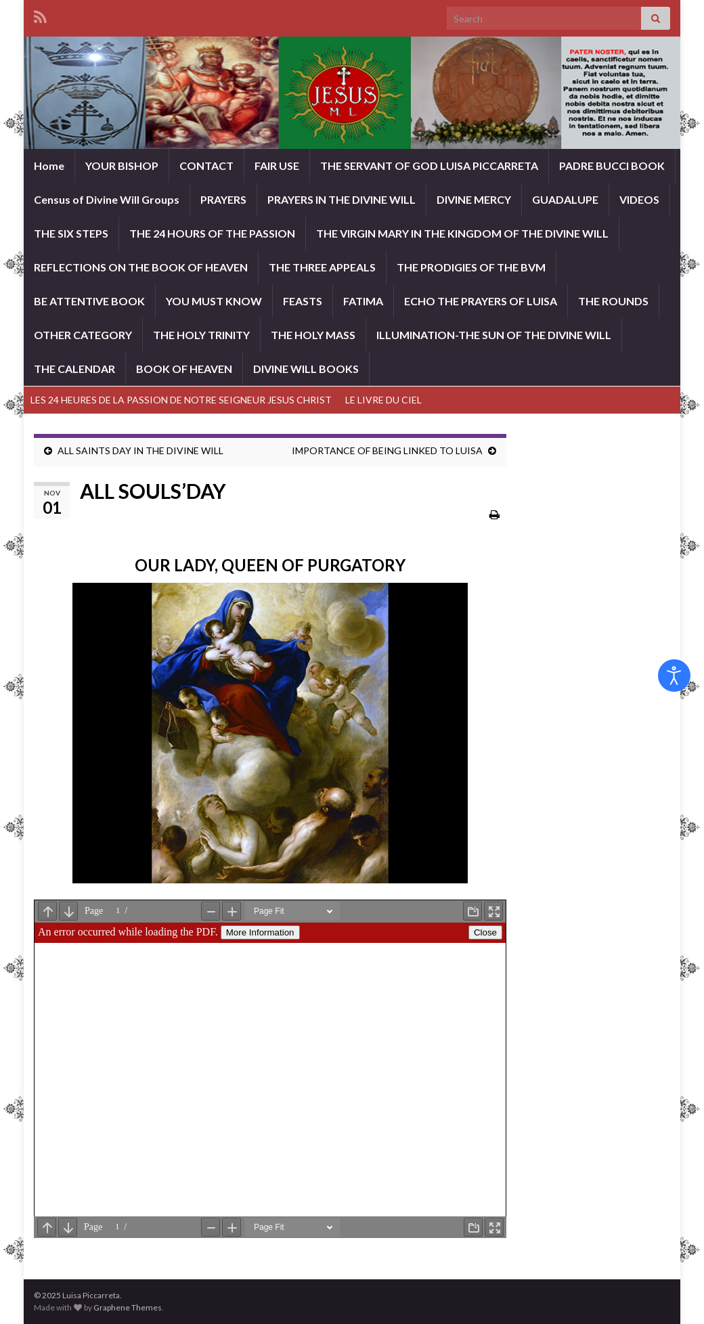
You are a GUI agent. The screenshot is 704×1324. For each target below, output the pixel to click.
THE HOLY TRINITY (201, 334)
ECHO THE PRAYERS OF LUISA (480, 300)
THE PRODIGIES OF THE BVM (471, 267)
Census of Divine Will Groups (106, 199)
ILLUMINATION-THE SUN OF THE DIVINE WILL (493, 334)
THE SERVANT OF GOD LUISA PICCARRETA (429, 165)
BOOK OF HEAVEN (184, 368)
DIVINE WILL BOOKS (306, 368)
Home (49, 165)
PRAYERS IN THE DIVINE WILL (341, 199)
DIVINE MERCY (474, 199)
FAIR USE (277, 165)
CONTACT (206, 165)
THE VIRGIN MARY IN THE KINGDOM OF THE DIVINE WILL (462, 233)
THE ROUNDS (613, 300)
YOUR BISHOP (121, 165)
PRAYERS (223, 199)
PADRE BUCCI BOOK (612, 165)
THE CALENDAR (74, 368)
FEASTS (302, 300)
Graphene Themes (127, 1307)
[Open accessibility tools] (674, 675)
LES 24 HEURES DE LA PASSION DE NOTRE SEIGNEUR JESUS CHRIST (181, 399)
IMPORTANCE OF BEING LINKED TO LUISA (387, 450)
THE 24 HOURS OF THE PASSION (212, 233)
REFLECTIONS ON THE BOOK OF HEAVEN (141, 267)
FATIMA (363, 300)
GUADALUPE (565, 199)
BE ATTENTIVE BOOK (89, 300)
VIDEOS (639, 199)
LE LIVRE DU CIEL (383, 399)
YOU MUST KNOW (214, 300)
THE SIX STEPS (71, 233)
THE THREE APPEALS (322, 267)
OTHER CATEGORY (83, 334)
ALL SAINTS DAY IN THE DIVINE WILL (140, 450)
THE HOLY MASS (313, 334)
